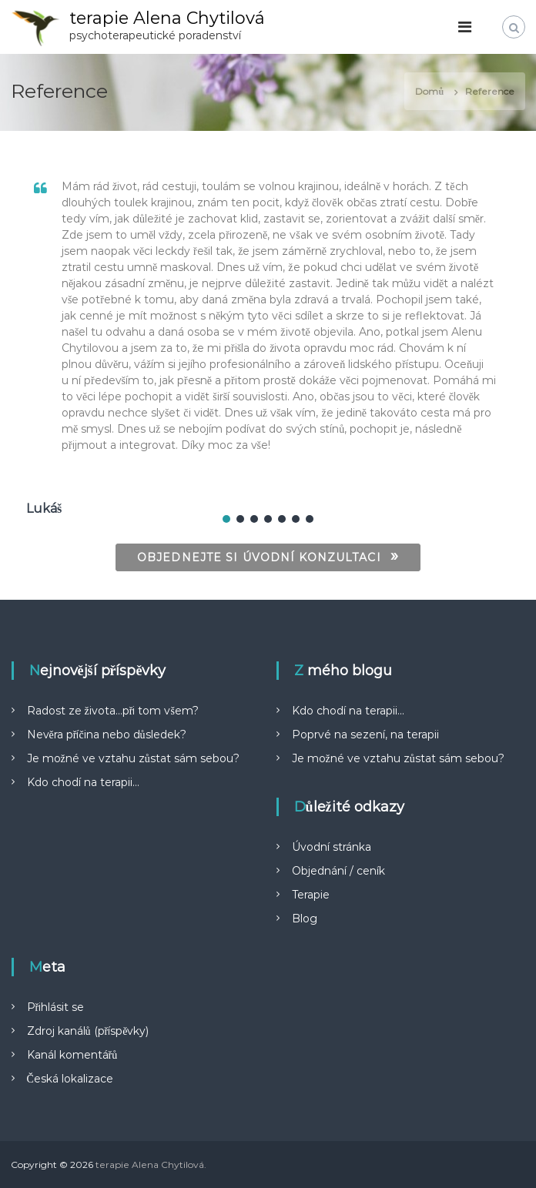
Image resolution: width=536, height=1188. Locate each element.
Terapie (311, 895)
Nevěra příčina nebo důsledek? (106, 734)
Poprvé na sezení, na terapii (365, 734)
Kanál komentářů (72, 1055)
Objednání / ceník (338, 871)
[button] (226, 519)
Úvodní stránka (331, 847)
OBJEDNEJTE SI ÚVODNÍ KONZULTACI (268, 555)
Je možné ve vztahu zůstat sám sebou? (133, 758)
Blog (304, 918)
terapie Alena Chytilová (167, 18)
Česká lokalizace (70, 1079)
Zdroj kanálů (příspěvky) (88, 1031)
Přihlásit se (56, 1007)
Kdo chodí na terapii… (83, 782)
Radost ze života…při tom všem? (113, 711)
